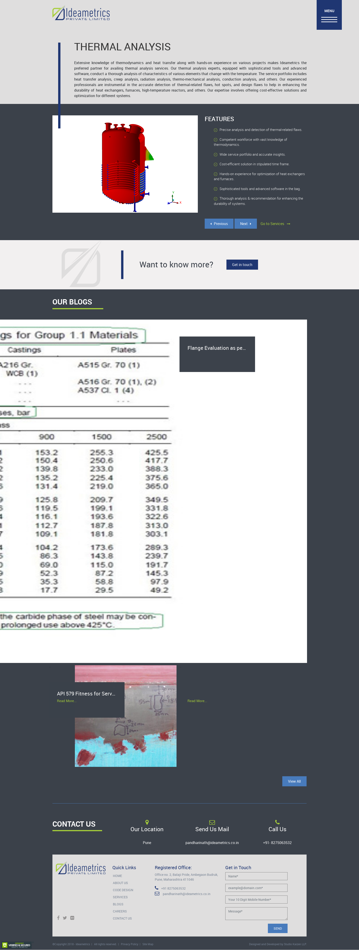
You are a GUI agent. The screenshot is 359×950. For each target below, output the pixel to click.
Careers (120, 911)
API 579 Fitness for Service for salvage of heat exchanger (91, 694)
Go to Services (275, 223)
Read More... (67, 701)
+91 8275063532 (170, 888)
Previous (219, 223)
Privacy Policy (129, 944)
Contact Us (122, 918)
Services (120, 897)
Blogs (118, 904)
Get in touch (242, 264)
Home (117, 876)
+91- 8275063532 (277, 842)
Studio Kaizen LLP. (295, 944)
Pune (147, 842)
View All (294, 781)
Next (245, 223)
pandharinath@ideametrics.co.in (212, 842)
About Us (120, 883)
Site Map (147, 944)
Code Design (123, 890)
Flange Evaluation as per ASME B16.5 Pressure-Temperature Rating (221, 348)
